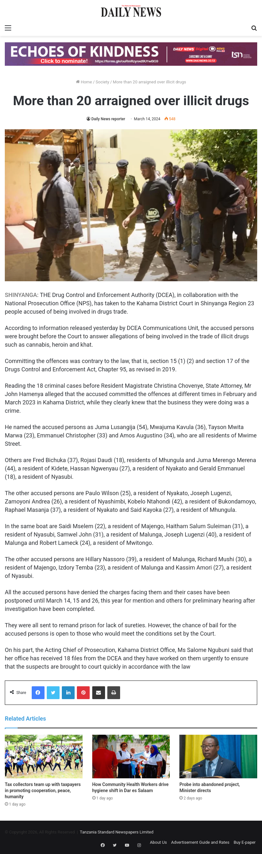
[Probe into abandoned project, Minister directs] (218, 757)
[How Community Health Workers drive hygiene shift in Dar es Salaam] (131, 757)
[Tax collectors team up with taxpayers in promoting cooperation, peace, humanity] (44, 757)
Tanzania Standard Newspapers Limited (116, 832)
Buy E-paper (244, 842)
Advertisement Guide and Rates (200, 842)
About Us (158, 842)
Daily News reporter (108, 119)
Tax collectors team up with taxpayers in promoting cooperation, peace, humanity (43, 790)
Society (102, 82)
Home (84, 82)
